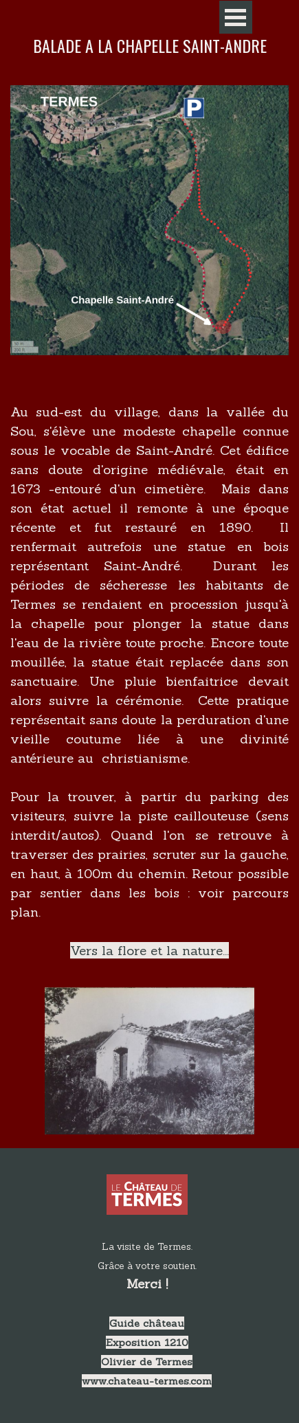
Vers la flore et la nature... (149, 950)
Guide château (146, 1323)
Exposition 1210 (147, 1342)
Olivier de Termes (146, 1361)
